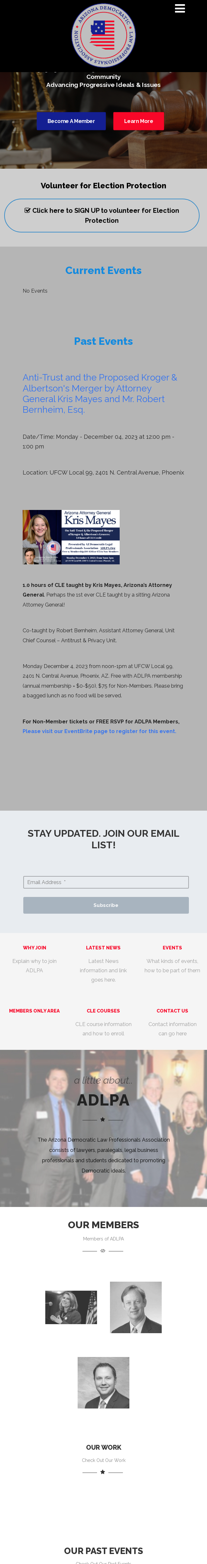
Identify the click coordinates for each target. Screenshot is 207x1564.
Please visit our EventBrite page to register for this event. (99, 731)
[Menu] (180, 8)
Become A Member (71, 121)
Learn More (138, 121)
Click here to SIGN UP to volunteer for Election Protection (102, 215)
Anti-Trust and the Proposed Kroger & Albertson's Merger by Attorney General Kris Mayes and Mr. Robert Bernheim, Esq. (100, 393)
